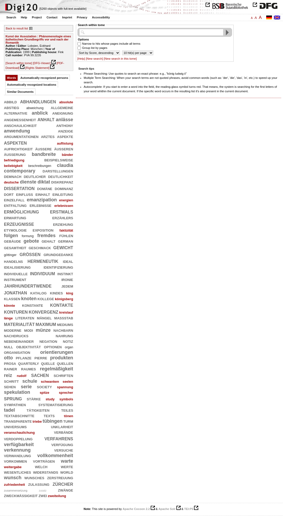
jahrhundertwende (27, 285)
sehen (10, 386)
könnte (9, 306)
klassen (12, 298)
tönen (68, 416)
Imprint (67, 17)
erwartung (15, 217)
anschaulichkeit (20, 125)
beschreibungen (39, 166)
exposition (43, 230)
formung (28, 236)
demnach (12, 176)
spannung (65, 387)
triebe (37, 421)
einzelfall (14, 199)
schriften (63, 375)
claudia (65, 165)
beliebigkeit (13, 166)
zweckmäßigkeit (21, 495)
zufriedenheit (14, 485)
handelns (13, 261)
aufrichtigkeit (18, 148)
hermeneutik (43, 261)
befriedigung (14, 160)
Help (24, 17)
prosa (10, 363)
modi (28, 330)
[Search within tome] (19, 63)
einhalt (42, 194)
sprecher (66, 393)
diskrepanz (62, 182)
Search (11, 17)
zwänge (65, 490)
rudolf (21, 376)
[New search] (94, 58)
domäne (44, 188)
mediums (65, 324)
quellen (65, 363)
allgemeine (62, 107)
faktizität (66, 230)
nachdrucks (16, 335)
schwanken (50, 382)
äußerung (15, 154)
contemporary (19, 170)
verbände (63, 432)
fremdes (46, 235)
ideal (68, 261)
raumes (28, 368)
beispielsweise (58, 159)
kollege (46, 298)
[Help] (81, 58)
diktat (44, 182)
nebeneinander (19, 341)
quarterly (28, 363)
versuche (63, 450)
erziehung (63, 224)
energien (66, 200)
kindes (56, 292)
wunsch (13, 477)
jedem (67, 286)
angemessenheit (20, 119)
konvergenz (43, 311)
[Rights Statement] (37, 67)
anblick (40, 113)
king (69, 293)
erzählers (62, 217)
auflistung (65, 143)
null (8, 346)
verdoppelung (18, 438)
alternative (15, 113)
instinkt (65, 273)
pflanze (24, 357)
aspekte (65, 136)
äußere (43, 148)
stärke (34, 398)
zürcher (63, 484)
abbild (10, 101)
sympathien (15, 404)
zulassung (38, 484)
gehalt (48, 241)
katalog (38, 292)
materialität (19, 324)
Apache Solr (167, 508)
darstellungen (58, 170)
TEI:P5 (188, 508)
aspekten (15, 142)
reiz (8, 375)
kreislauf (66, 312)
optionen (53, 346)
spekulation (17, 392)
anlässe (64, 119)
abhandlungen (38, 101)
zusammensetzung (15, 490)
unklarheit (62, 426)
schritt (11, 381)
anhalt (46, 119)
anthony (64, 125)
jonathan (15, 292)
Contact (51, 17)
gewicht (63, 247)
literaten (24, 317)
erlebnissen (63, 206)
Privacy (82, 17)
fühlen (66, 235)
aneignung (62, 113)
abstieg (11, 107)
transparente (18, 421)
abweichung (35, 108)
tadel (9, 410)
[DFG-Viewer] (42, 63)
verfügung (62, 444)
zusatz (42, 490)
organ (69, 347)
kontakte (61, 305)
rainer (10, 368)
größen (29, 254)
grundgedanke (58, 254)
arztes (48, 136)
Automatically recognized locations (31, 84)
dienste (28, 182)
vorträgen (44, 461)
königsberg (64, 299)
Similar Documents (20, 91)
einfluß (24, 194)
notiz (68, 341)
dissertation (19, 188)
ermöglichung (21, 211)
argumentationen (21, 136)
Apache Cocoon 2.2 (136, 508)
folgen (11, 235)
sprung (13, 398)
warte (67, 461)
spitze (44, 393)
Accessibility (101, 17)
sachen (40, 375)
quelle (48, 363)
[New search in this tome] (120, 58)
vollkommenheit (55, 455)
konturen (16, 311)
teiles (67, 410)
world (66, 472)
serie (26, 386)
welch (41, 466)
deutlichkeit (60, 176)
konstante (32, 305)
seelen (67, 382)
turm (68, 421)
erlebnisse (40, 205)
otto (8, 357)
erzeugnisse (19, 224)
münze (43, 330)
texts (49, 415)
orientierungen (56, 352)
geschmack (40, 247)
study (50, 399)
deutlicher (35, 176)
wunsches (34, 477)
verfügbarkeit (19, 444)
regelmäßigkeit (56, 368)
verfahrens (58, 438)
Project (37, 17)
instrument (15, 279)
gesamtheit (15, 247)
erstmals (61, 211)
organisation (17, 352)
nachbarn (63, 330)
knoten (29, 298)
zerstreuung (60, 477)
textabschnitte (19, 415)
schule (29, 381)
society (44, 386)
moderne (12, 330)
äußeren (63, 148)
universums (15, 426)
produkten (61, 357)
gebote (31, 241)
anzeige (65, 131)
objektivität (28, 346)
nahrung (64, 335)
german (65, 241)
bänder (67, 155)
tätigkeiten (38, 410)
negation (48, 341)
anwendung (17, 131)
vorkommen (15, 461)
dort (9, 194)
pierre (40, 357)
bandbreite (44, 154)
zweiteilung (57, 496)
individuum (42, 273)
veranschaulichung (19, 433)
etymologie (15, 230)
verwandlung (17, 455)
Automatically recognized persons (44, 77)
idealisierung (17, 267)
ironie (67, 279)
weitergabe (13, 467)
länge (8, 318)
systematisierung (55, 404)
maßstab (63, 317)
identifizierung (58, 267)
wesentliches (17, 472)
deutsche (11, 182)
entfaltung (15, 205)
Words (11, 77)
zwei (43, 495)
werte (67, 466)
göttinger (10, 255)
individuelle (16, 273)
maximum (45, 324)
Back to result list (17, 28)
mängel (44, 317)
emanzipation (42, 199)
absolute (66, 102)
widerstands (45, 472)
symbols (66, 399)
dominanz (64, 188)
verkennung (17, 450)
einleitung (63, 194)
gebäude (12, 241)
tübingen (52, 421)
